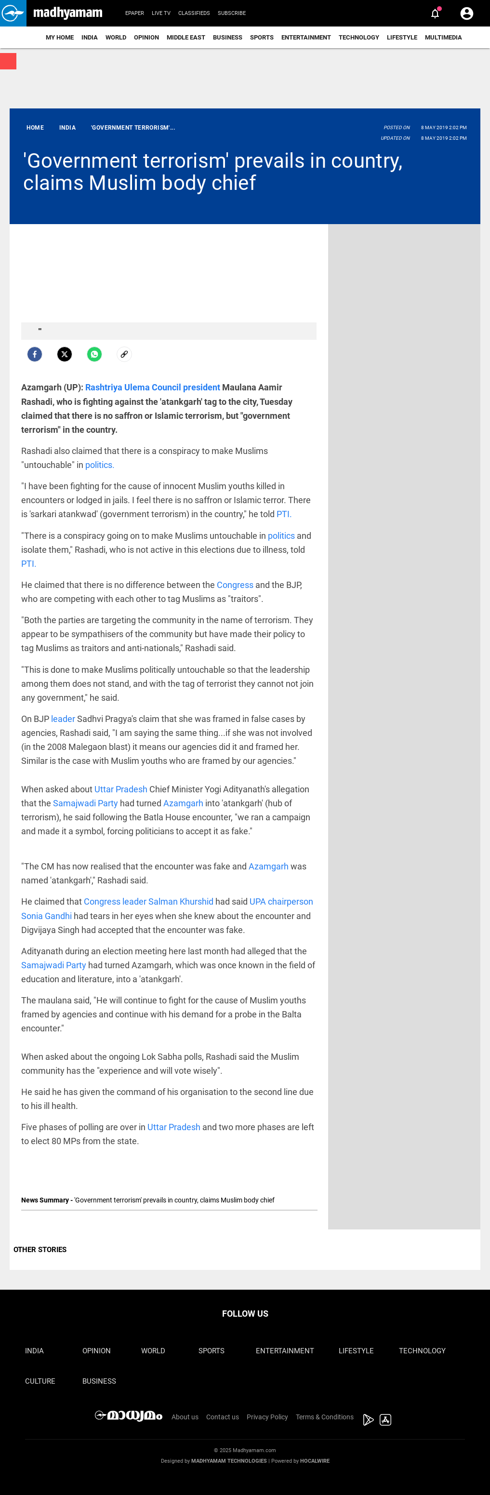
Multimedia (443, 37)
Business (227, 37)
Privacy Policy (267, 1417)
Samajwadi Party (86, 803)
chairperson (290, 901)
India (89, 37)
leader (64, 719)
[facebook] (34, 354)
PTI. (284, 514)
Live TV (161, 13)
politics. (100, 465)
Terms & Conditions (325, 1417)
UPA (259, 901)
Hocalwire (315, 1461)
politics (282, 536)
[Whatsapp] (94, 354)
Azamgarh (184, 803)
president (202, 387)
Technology (359, 37)
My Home (60, 37)
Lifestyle (402, 37)
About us (185, 1417)
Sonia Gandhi (47, 916)
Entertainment (306, 37)
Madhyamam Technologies (229, 1461)
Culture (40, 1381)
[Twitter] (64, 354)
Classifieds (194, 13)
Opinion (146, 37)
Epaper (134, 13)
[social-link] (124, 354)
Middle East (186, 37)
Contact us (222, 1417)
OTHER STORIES (39, 1249)
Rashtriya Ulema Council (134, 387)
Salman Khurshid (181, 901)
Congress (236, 585)
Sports (262, 37)
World (116, 37)
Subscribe (232, 13)
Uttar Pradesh (121, 789)
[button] (13, 13)
